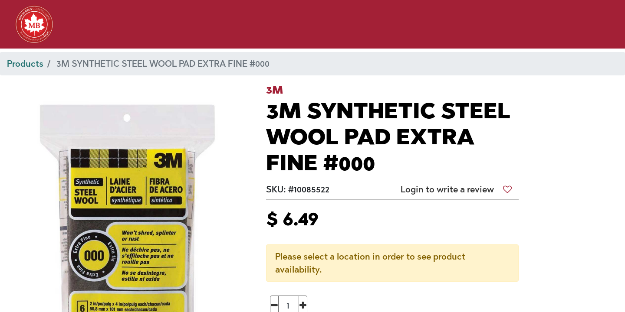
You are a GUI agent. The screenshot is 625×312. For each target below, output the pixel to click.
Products (25, 63)
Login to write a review (447, 189)
